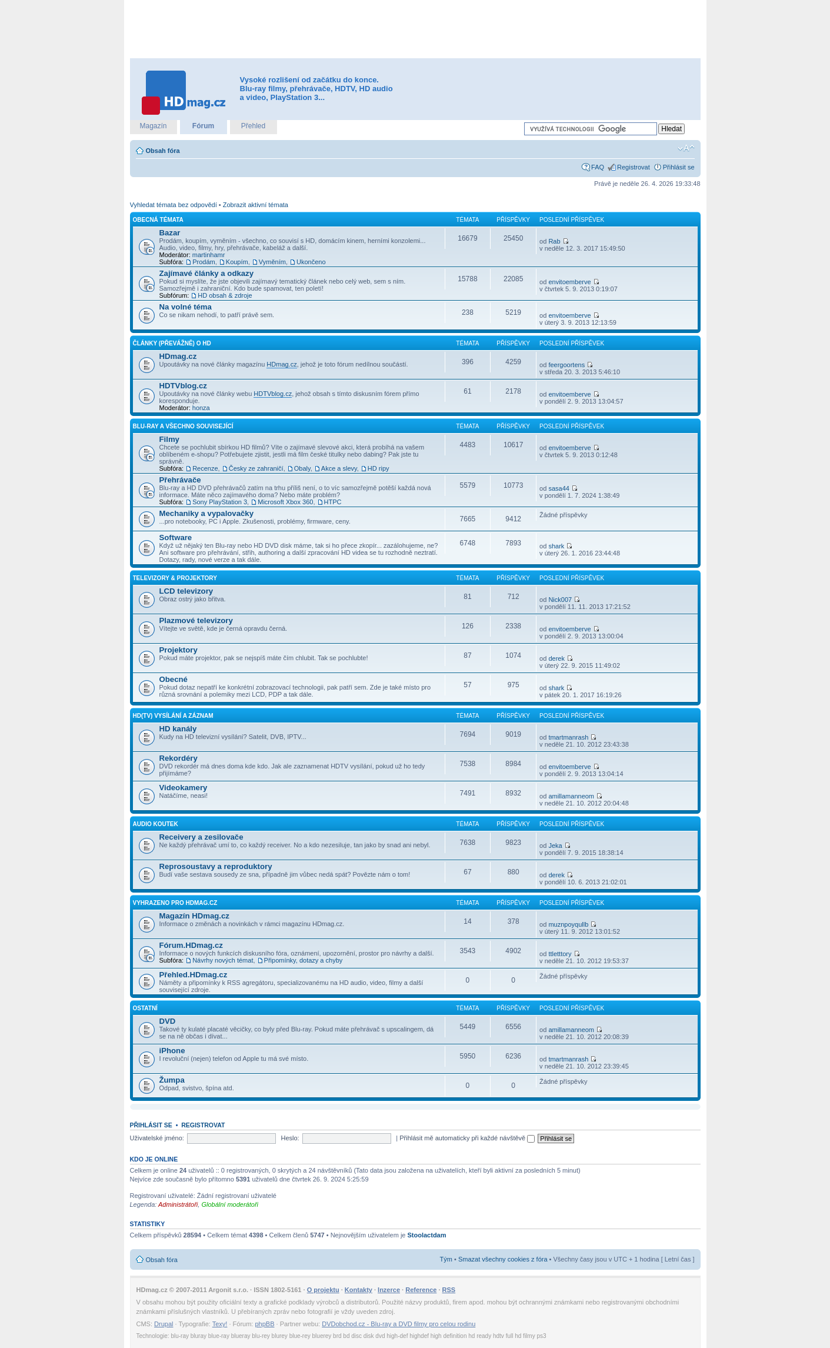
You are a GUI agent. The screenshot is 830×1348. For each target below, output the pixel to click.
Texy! (220, 1323)
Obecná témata (158, 220)
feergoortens (566, 364)
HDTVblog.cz (183, 385)
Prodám (203, 261)
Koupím (237, 261)
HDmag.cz (178, 356)
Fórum (203, 126)
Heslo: (290, 1137)
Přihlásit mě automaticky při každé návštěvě (467, 1137)
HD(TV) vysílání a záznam (173, 716)
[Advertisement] (415, 29)
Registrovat (633, 167)
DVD (167, 1021)
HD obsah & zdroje (225, 295)
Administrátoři (178, 1204)
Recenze (205, 468)
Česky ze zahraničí (256, 468)
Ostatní (145, 1008)
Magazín (152, 126)
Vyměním (272, 261)
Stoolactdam (427, 1235)
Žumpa (172, 1080)
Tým (446, 1259)
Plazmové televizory (196, 620)
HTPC (333, 501)
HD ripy (378, 468)
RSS (449, 1289)
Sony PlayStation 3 (219, 501)
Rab (554, 241)
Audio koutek (155, 824)
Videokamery (183, 787)
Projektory (178, 649)
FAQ (597, 167)
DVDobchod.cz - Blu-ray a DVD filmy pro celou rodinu (398, 1323)
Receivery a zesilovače (201, 837)
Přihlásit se (679, 167)
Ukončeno (311, 261)
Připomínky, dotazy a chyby (303, 960)
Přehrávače (180, 479)
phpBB (264, 1323)
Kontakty (358, 1289)
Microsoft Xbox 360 (285, 501)
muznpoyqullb (568, 924)
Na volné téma (185, 306)
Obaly (302, 468)
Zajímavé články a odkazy (206, 273)
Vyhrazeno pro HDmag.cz (175, 903)
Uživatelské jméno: (157, 1137)
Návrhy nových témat (222, 960)
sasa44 (558, 488)
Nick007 (560, 599)
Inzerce (389, 1289)
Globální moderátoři (229, 1204)
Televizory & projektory (175, 578)
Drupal (163, 1323)
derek (556, 658)
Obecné (173, 679)
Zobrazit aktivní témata (255, 204)
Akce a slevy (339, 468)
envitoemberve (569, 281)
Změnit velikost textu (686, 148)
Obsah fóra (163, 150)
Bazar (170, 232)
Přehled (253, 126)
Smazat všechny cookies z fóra (503, 1259)
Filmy (169, 439)
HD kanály (178, 728)
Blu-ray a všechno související (183, 426)
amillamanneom (571, 796)
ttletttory (559, 953)
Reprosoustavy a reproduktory (215, 866)
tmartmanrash (568, 737)
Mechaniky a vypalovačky (206, 513)
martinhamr (208, 254)
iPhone (172, 1050)
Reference (420, 1289)
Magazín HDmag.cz (194, 915)
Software (175, 537)
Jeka (555, 845)
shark (556, 546)
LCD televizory (186, 591)
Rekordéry (178, 758)
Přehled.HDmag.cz (193, 974)
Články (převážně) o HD (172, 343)
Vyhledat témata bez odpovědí (173, 204)
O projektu (323, 1289)
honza (201, 407)
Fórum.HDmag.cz (191, 945)
